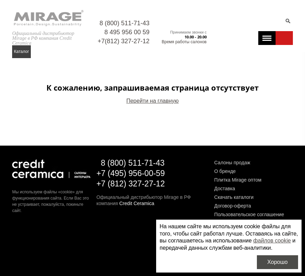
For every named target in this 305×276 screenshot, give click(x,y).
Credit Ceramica (136, 203)
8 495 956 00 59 (127, 32)
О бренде (225, 171)
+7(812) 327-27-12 (124, 41)
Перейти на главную (152, 101)
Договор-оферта (232, 206)
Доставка (224, 188)
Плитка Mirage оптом (237, 180)
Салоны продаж (232, 162)
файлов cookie (272, 240)
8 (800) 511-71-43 (125, 23)
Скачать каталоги (233, 197)
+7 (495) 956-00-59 (130, 173)
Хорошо (277, 262)
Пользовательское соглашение (249, 214)
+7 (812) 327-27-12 (130, 183)
